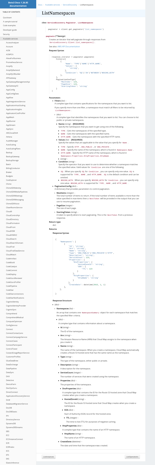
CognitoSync (11, 309)
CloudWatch (11, 254)
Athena (9, 137)
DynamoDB (11, 423)
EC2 (7, 435)
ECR (7, 443)
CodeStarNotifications (15, 298)
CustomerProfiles (13, 356)
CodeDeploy (11, 274)
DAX (8, 376)
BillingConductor (13, 168)
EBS (7, 431)
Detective (10, 380)
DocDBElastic (11, 411)
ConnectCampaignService (16, 337)
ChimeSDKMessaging (15, 199)
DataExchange (12, 364)
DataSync (10, 372)
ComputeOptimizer (14, 321)
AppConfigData (12, 93)
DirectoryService (13, 419)
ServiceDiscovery (70, 5)
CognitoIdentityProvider (16, 305)
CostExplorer (11, 180)
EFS (7, 455)
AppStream (10, 125)
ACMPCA (9, 54)
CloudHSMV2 (11, 235)
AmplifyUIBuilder (13, 74)
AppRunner (11, 121)
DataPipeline (11, 368)
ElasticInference (12, 462)
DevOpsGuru (11, 388)
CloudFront (10, 227)
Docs (40, 5)
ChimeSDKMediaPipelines (16, 192)
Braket (9, 172)
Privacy (54, 461)
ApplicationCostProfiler (15, 113)
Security (6, 34)
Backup (9, 152)
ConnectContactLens (14, 333)
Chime (8, 184)
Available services (10, 38)
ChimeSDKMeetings (14, 196)
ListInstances (48, 452)
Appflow (9, 97)
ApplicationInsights (14, 109)
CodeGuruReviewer (14, 278)
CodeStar (10, 290)
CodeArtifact (11, 258)
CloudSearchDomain (14, 243)
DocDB (9, 408)
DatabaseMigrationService (17, 404)
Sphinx (139, 461)
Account (9, 46)
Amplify (9, 66)
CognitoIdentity (12, 301)
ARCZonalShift (12, 133)
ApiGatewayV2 (12, 86)
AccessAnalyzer (12, 42)
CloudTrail (10, 246)
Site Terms (63, 461)
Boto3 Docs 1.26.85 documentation (18, 4)
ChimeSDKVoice (12, 203)
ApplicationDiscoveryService (18, 396)
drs (7, 415)
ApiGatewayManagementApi (18, 82)
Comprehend (11, 313)
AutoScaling (11, 144)
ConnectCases (12, 341)
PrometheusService (14, 62)
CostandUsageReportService (17, 353)
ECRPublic (10, 447)
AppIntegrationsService (15, 101)
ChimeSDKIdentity (13, 188)
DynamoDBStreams (14, 427)
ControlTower (11, 349)
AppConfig (10, 89)
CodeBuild (10, 262)
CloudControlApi (13, 215)
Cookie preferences (77, 461)
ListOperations (132, 452)
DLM (8, 400)
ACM (8, 50)
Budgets (9, 176)
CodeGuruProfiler (13, 282)
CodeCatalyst (11, 266)
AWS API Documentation (69, 45)
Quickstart (7, 17)
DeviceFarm (11, 384)
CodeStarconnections (15, 294)
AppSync (9, 129)
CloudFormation (13, 223)
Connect (9, 329)
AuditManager (12, 141)
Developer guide (10, 30)
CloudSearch (11, 239)
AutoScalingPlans (13, 148)
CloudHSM (10, 231)
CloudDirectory (12, 219)
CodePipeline (11, 286)
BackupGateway (12, 156)
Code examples (9, 25)
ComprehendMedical (14, 317)
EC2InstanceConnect (14, 439)
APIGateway (11, 78)
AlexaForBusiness (13, 58)
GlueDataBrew (12, 360)
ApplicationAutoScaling (15, 105)
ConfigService (11, 325)
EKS (7, 459)
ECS (7, 451)
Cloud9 (9, 211)
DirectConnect (12, 392)
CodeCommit (11, 270)
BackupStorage (12, 160)
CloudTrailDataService (15, 250)
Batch (8, 164)
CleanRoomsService (14, 207)
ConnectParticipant (14, 345)
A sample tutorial (10, 21)
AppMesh (10, 117)
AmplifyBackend (13, 70)
